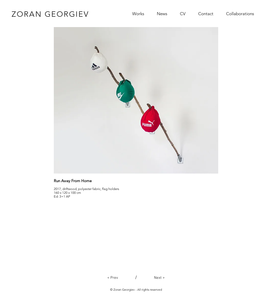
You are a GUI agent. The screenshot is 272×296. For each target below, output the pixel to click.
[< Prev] (113, 278)
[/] (136, 277)
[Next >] (159, 278)
